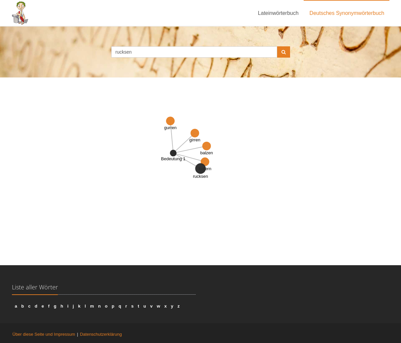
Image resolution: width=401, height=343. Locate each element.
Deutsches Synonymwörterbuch (347, 13)
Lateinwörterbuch (278, 13)
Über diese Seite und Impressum (44, 334)
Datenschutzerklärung (101, 334)
